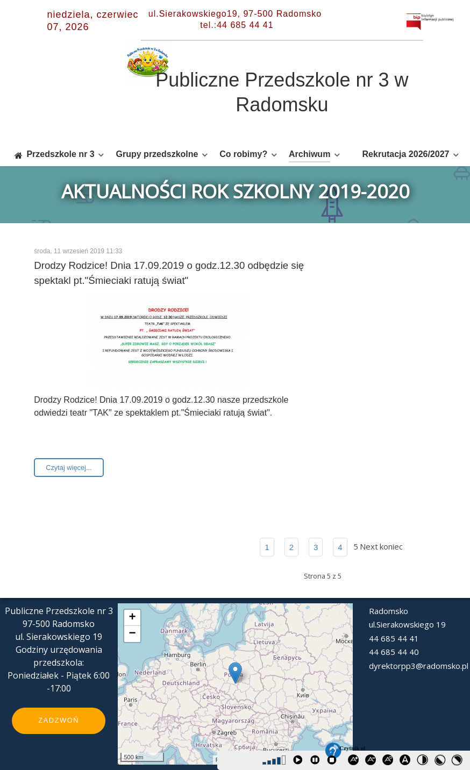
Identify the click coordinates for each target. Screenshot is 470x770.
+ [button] (132, 618)
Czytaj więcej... (68, 468)
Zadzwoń (58, 720)
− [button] (132, 634)
